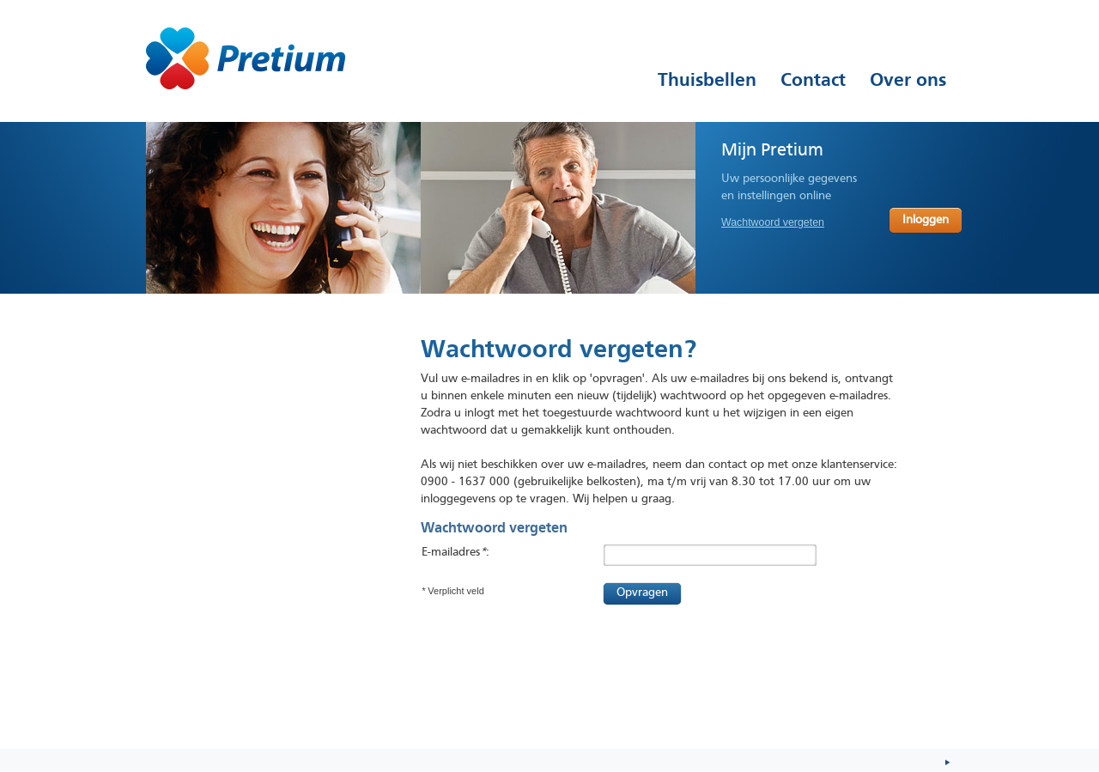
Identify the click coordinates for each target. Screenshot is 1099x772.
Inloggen (925, 220)
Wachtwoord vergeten (772, 222)
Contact (813, 79)
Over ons (908, 79)
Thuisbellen (707, 79)
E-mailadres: (455, 552)
